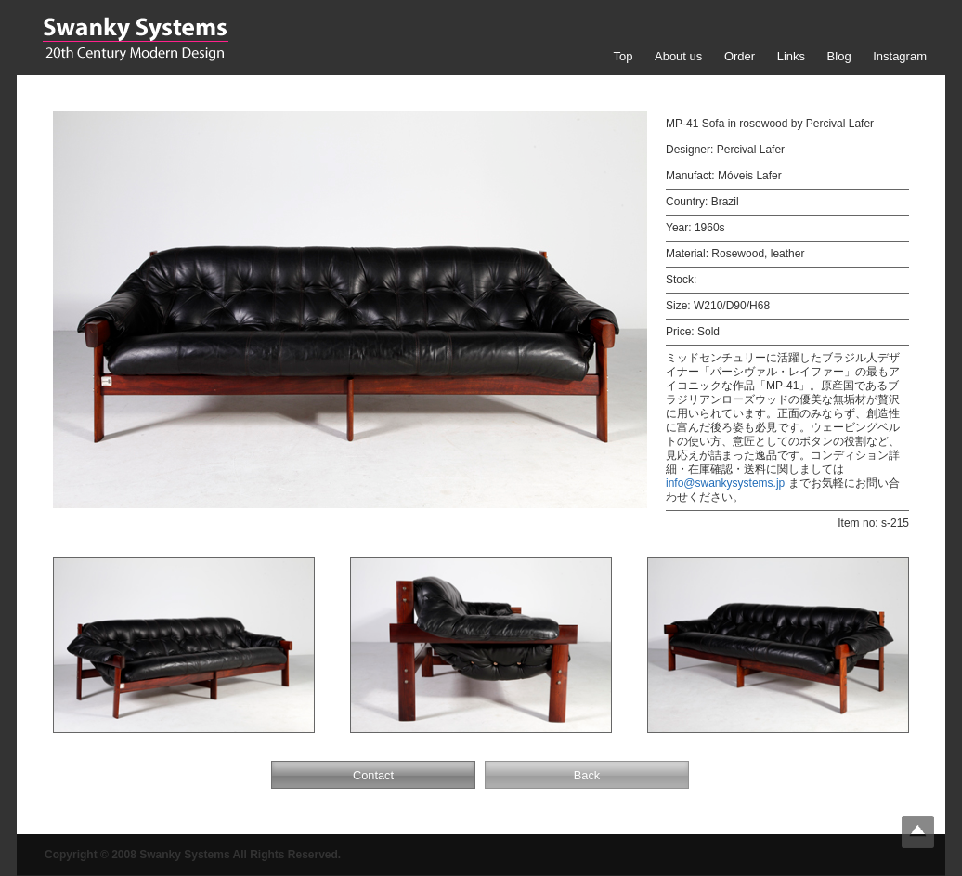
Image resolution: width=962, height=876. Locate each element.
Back (587, 775)
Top (622, 56)
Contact (373, 775)
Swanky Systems (135, 39)
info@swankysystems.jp (725, 483)
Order (739, 56)
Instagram (900, 56)
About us (678, 56)
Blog (839, 56)
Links (791, 56)
